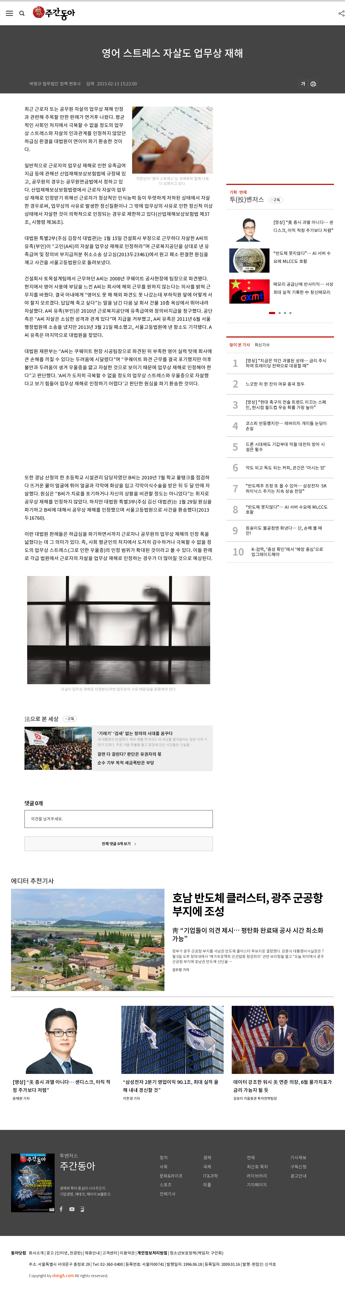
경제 (207, 1157)
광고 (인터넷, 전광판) (64, 1253)
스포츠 (166, 1184)
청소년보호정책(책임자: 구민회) (196, 1253)
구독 (70, 718)
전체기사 (168, 1194)
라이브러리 (257, 1176)
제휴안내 (92, 1253)
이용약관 (127, 1253)
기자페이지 (257, 1184)
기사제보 (298, 1157)
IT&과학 (210, 1176)
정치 (164, 1157)
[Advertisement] (105, 429)
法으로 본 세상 (41, 719)
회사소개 (36, 1253)
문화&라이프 (171, 1176)
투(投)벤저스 (247, 199)
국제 (207, 1166)
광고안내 (298, 1176)
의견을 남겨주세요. (47, 818)
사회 (164, 1166)
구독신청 (298, 1166)
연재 (251, 1157)
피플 (207, 1184)
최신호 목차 (257, 1166)
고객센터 (109, 1253)
